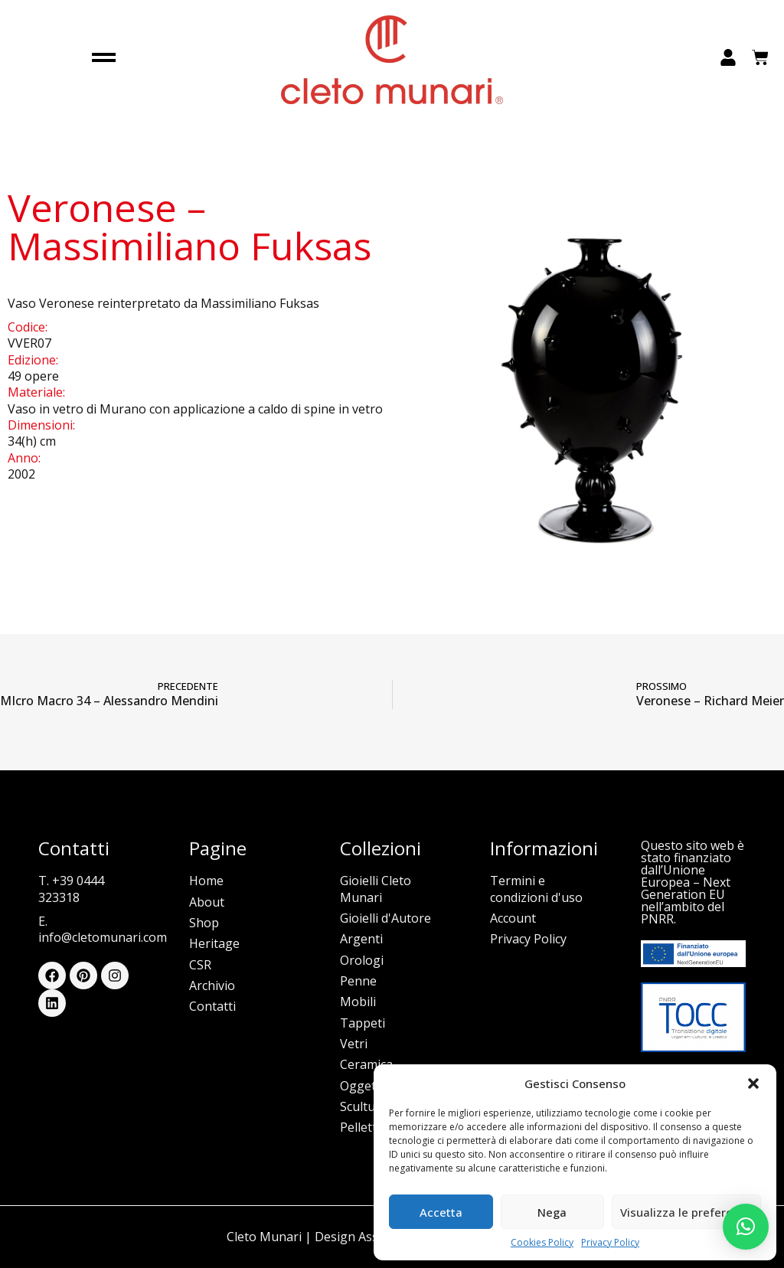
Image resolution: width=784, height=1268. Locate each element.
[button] (753, 1083)
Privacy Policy (610, 1243)
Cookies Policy (542, 1243)
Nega (552, 1212)
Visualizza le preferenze (686, 1212)
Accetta (441, 1212)
